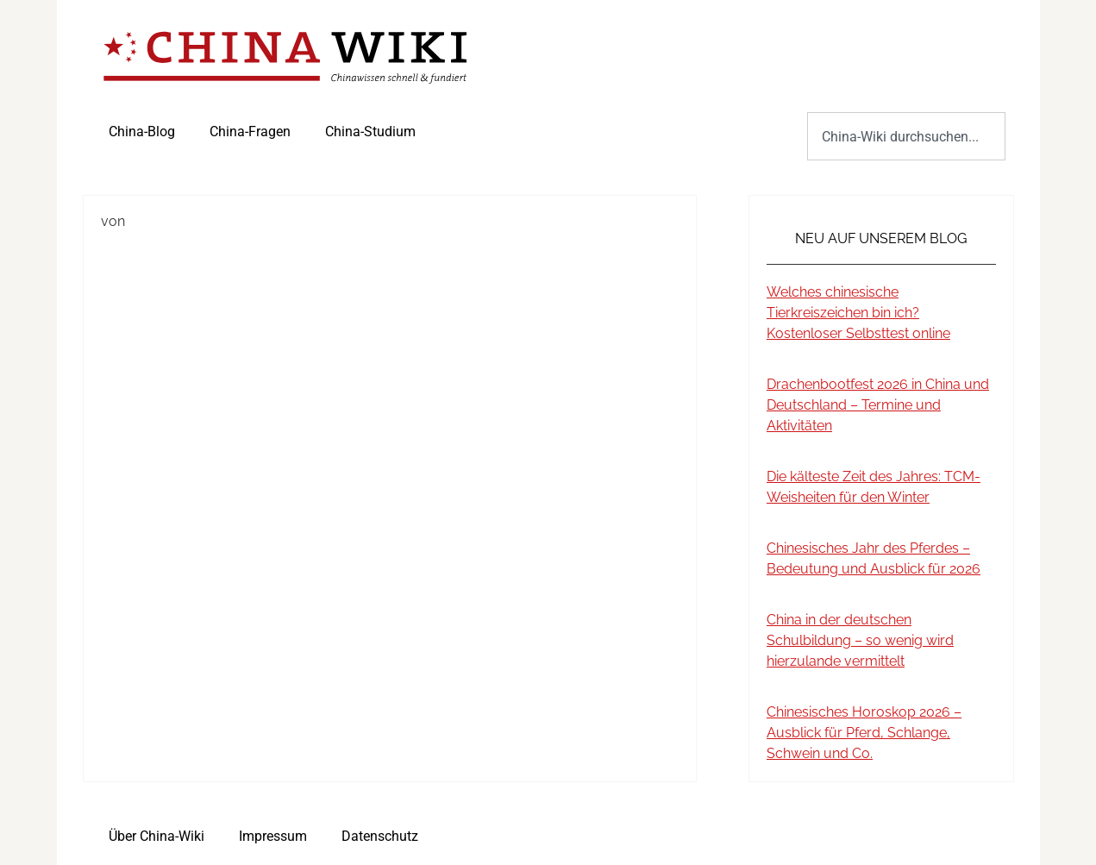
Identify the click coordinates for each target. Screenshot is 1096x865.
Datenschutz (379, 836)
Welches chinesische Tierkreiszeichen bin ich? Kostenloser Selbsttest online (858, 313)
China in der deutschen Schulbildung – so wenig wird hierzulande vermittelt (860, 640)
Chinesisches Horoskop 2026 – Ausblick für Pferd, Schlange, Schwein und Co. (864, 733)
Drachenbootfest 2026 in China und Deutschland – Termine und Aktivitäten (878, 405)
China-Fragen (250, 131)
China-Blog (142, 131)
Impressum (273, 836)
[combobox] (906, 136)
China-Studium (370, 131)
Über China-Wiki (156, 836)
